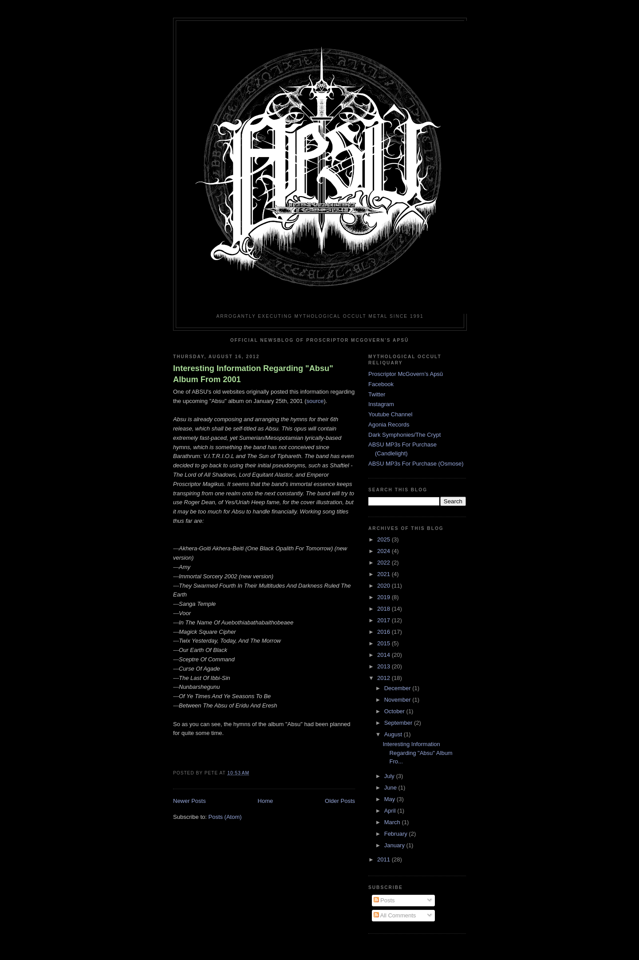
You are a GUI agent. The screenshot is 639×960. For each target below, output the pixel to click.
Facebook (381, 384)
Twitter (376, 394)
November (398, 699)
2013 (384, 666)
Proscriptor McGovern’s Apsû (405, 374)
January (395, 845)
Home (265, 801)
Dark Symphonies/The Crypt (404, 434)
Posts (384, 900)
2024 (384, 551)
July (390, 776)
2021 (384, 574)
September (399, 722)
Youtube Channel (390, 414)
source (314, 401)
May (390, 799)
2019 (384, 597)
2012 (384, 678)
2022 (384, 562)
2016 (384, 631)
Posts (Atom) (225, 817)
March (393, 822)
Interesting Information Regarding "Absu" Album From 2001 (253, 374)
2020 (384, 585)
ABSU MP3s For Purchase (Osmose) (416, 463)
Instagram (381, 404)
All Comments (395, 915)
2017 (384, 620)
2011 (384, 859)
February (396, 833)
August (394, 734)
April (391, 810)
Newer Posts (189, 801)
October (395, 711)
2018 (384, 608)
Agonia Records (389, 424)
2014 (384, 655)
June (391, 787)
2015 (384, 643)
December (398, 688)
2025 (384, 539)
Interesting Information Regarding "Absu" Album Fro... (417, 753)
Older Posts (340, 801)
